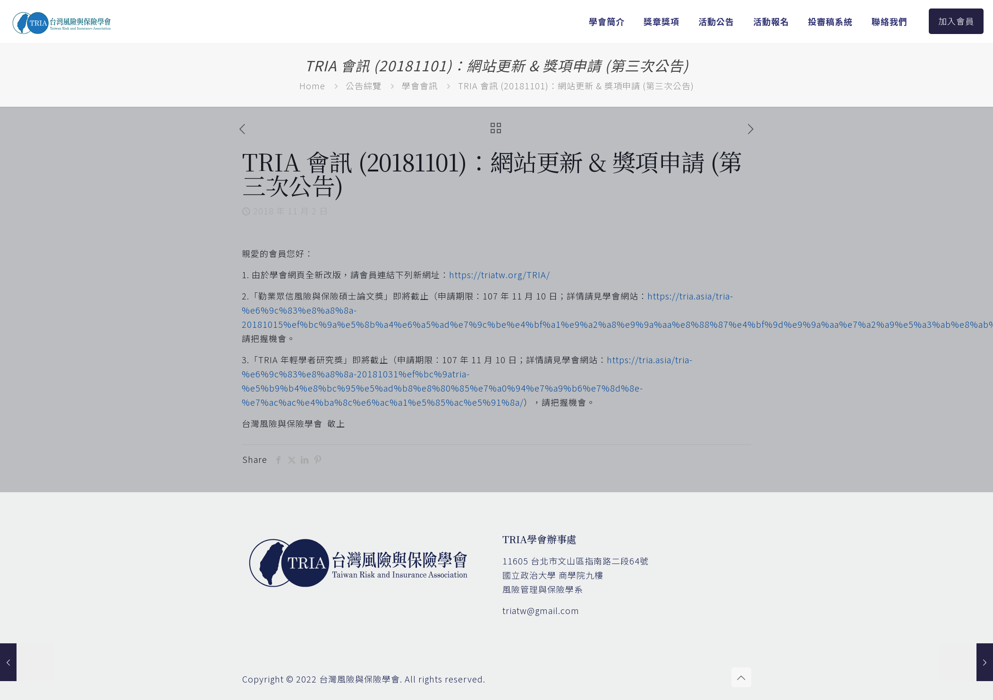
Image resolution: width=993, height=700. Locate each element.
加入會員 (956, 21)
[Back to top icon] (741, 677)
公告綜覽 (364, 85)
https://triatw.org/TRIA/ (499, 274)
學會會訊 (420, 85)
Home (312, 85)
